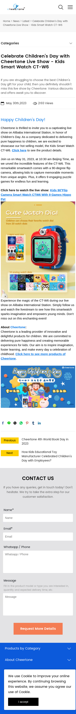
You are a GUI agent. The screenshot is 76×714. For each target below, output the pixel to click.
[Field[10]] (38, 536)
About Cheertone (19, 660)
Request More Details (38, 628)
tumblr (33, 423)
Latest (25, 21)
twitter (15, 423)
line (9, 423)
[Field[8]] (38, 518)
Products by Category (22, 648)
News (16, 21)
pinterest (27, 423)
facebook (3, 423)
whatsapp (21, 423)
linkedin (39, 423)
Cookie (26, 676)
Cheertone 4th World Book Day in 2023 (45, 441)
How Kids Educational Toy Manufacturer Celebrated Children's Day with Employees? (47, 456)
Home (6, 21)
